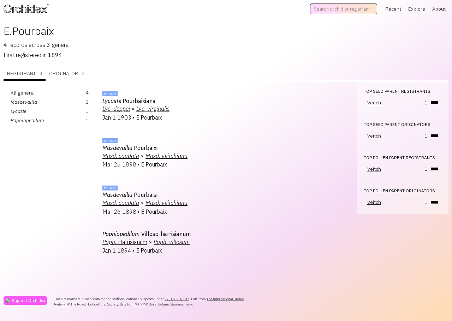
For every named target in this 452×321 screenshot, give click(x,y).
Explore (416, 9)
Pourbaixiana (129, 100)
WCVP (140, 304)
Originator (66, 73)
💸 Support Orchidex (25, 300)
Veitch (374, 102)
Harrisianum (124, 242)
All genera (22, 93)
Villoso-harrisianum (146, 233)
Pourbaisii (130, 194)
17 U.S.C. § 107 (177, 299)
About (439, 9)
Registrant (24, 73)
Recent (393, 9)
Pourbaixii (130, 147)
